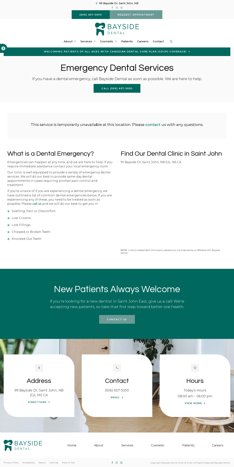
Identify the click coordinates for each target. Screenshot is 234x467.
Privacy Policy (11, 462)
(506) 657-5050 (117, 390)
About (98, 445)
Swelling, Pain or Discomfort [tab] (34, 211)
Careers (142, 41)
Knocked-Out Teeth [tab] (26, 239)
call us (36, 203)
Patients (127, 41)
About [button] (68, 41)
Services (127, 445)
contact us (155, 124)
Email (115, 397)
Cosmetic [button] (106, 41)
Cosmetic (157, 445)
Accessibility (28, 462)
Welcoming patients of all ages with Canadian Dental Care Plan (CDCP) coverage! (115, 51)
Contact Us (117, 319)
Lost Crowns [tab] (21, 218)
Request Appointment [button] (136, 14)
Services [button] (86, 41)
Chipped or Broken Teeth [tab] (31, 232)
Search (42, 462)
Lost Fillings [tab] (21, 225)
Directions (37, 402)
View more (193, 403)
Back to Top (68, 462)
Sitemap (53, 462)
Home (71, 445)
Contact (158, 41)
